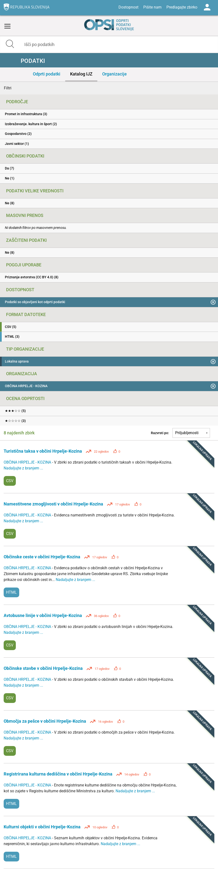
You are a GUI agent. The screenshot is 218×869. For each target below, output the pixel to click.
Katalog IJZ (81, 73)
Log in (207, 7)
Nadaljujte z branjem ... (23, 468)
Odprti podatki (46, 73)
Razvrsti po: (160, 433)
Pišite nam (152, 7)
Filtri (7, 88)
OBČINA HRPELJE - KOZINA (28, 462)
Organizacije (114, 73)
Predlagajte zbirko (181, 7)
